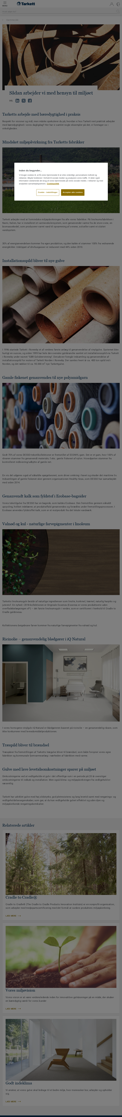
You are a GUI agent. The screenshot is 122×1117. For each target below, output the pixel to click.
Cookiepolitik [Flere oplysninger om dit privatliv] (53, 184)
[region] (61, 182)
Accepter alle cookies (73, 192)
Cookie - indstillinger (47, 192)
